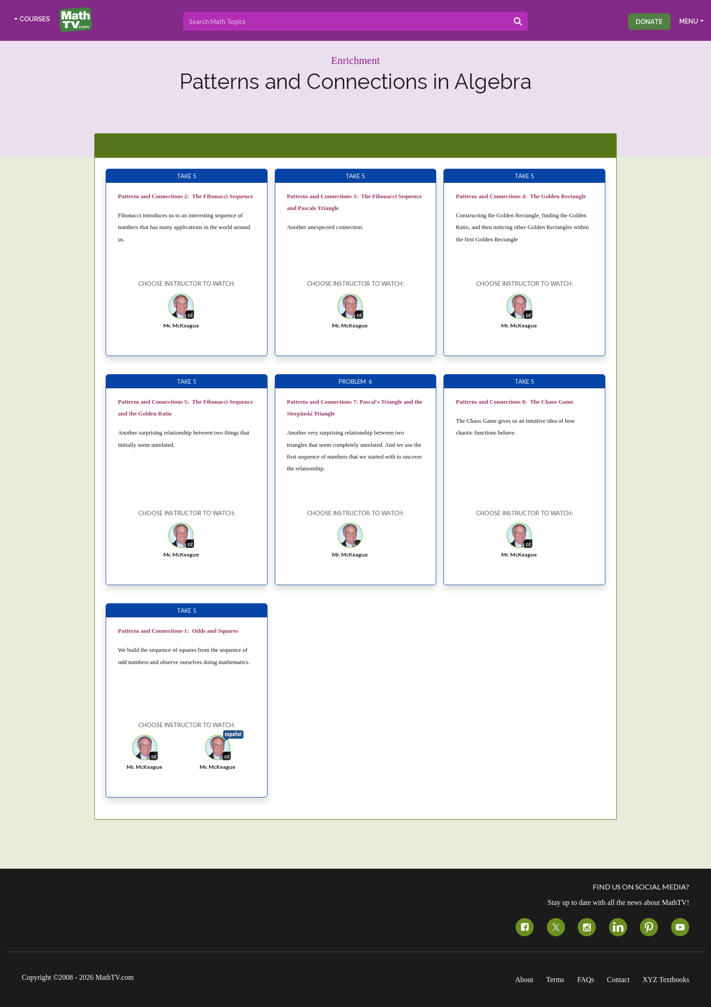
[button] (181, 314)
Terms (555, 979)
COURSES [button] (34, 19)
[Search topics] (345, 21)
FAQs (585, 979)
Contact (618, 979)
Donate (649, 21)
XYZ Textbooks (666, 979)
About (524, 979)
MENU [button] (688, 21)
